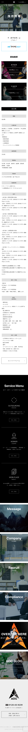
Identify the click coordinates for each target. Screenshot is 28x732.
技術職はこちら (14, 75)
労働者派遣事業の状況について (20, 726)
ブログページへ (14, 669)
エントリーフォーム (14, 360)
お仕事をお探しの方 (14, 644)
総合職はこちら (14, 70)
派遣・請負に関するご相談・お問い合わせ (14, 714)
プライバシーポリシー (5, 726)
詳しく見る (14, 420)
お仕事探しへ (22, 2)
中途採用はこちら (14, 93)
